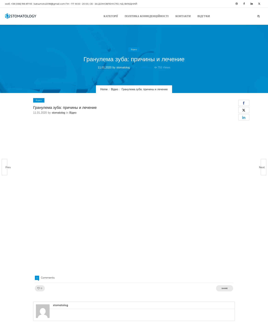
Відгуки (204, 16)
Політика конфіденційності (147, 16)
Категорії (111, 16)
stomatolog (123, 67)
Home (104, 89)
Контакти (183, 16)
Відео (114, 89)
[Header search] (258, 16)
